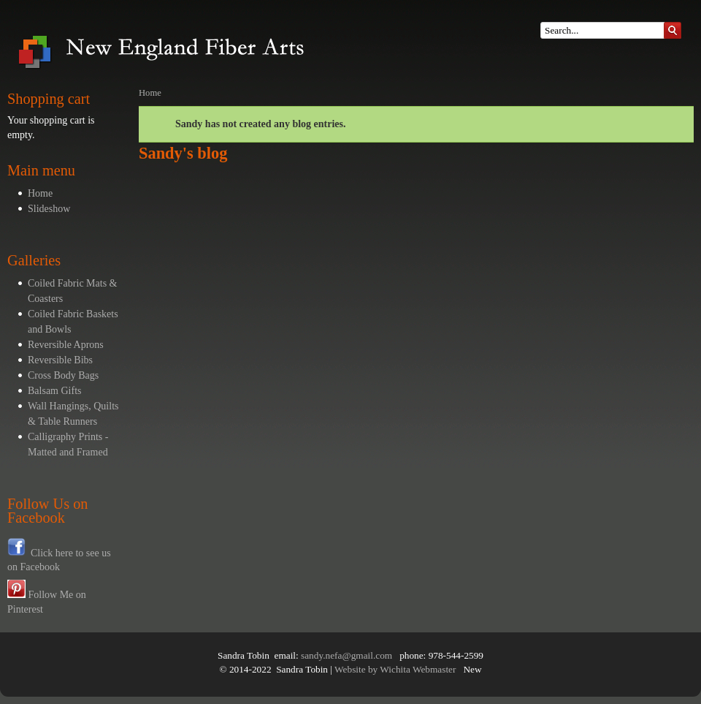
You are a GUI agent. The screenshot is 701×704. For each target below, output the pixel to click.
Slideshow (49, 208)
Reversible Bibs (60, 360)
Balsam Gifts (55, 390)
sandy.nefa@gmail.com (346, 655)
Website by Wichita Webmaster (395, 669)
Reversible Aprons (66, 344)
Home (40, 193)
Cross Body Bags (63, 375)
